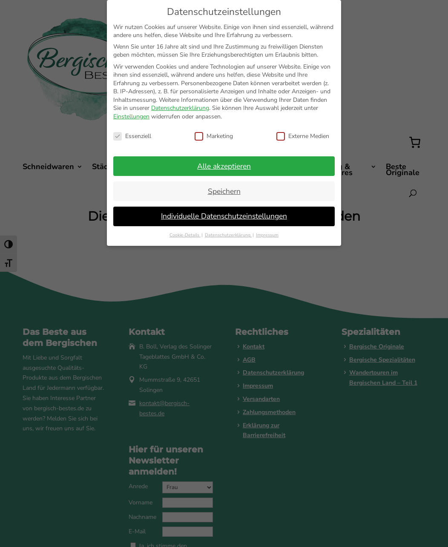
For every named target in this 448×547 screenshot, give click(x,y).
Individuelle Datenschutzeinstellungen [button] (224, 216)
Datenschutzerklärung (180, 108)
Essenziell (132, 136)
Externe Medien (302, 136)
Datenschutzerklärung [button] (228, 235)
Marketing (214, 136)
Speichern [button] (224, 191)
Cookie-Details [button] (185, 235)
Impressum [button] (267, 235)
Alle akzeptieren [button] (224, 166)
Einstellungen (131, 116)
